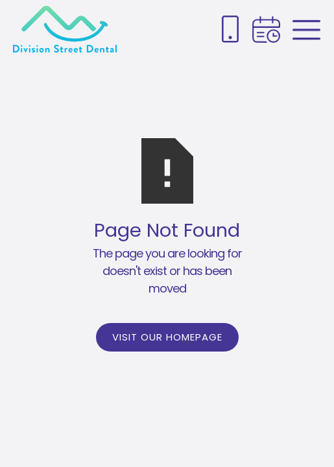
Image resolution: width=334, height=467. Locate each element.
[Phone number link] (230, 29)
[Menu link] (306, 29)
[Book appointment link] (266, 29)
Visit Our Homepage (167, 337)
